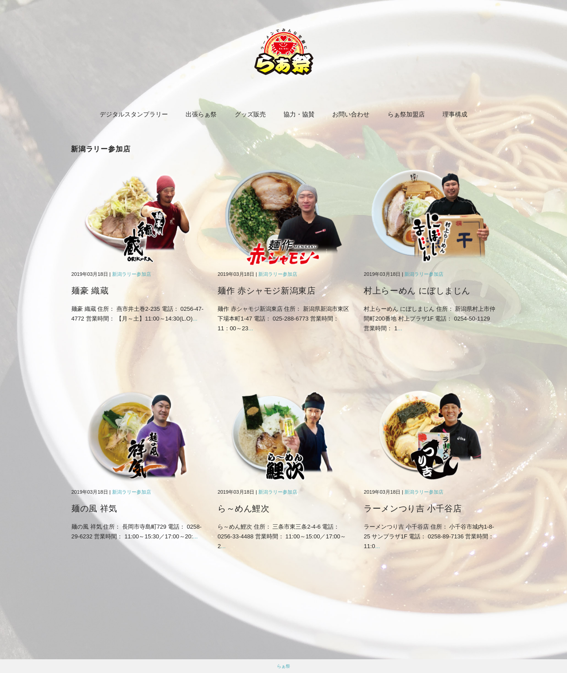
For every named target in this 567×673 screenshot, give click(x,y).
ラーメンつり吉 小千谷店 (413, 508)
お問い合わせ (350, 114)
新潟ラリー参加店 (131, 274)
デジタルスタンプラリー (134, 114)
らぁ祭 (283, 666)
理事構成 (455, 114)
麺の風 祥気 (94, 508)
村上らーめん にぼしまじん (417, 290)
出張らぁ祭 (201, 114)
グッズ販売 (250, 114)
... (195, 318)
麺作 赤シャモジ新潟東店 (266, 290)
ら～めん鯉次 (243, 508)
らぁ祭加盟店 (406, 114)
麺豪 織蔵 (90, 290)
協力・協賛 (299, 114)
